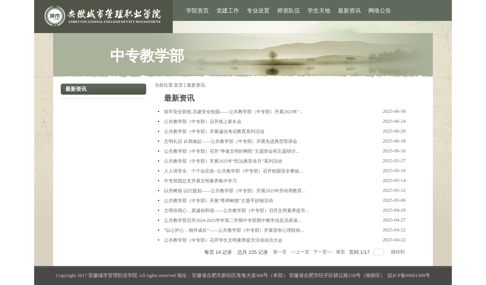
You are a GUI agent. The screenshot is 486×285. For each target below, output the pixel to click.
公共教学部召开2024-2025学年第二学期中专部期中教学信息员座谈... (232, 220)
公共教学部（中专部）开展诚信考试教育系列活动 (214, 131)
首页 (178, 85)
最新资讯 (196, 85)
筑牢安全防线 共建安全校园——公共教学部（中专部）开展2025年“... (233, 111)
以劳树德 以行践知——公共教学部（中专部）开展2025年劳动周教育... (234, 190)
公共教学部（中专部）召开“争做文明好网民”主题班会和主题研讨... (231, 151)
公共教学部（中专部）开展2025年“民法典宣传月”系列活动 (223, 161)
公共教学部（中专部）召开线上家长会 (202, 121)
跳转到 (398, 252)
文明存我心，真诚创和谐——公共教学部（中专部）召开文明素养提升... (236, 210)
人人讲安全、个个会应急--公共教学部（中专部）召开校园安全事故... (233, 171)
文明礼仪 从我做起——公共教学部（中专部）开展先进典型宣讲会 (230, 141)
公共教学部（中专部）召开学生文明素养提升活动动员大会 (223, 240)
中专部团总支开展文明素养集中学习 (200, 181)
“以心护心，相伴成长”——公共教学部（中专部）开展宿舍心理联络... (234, 230)
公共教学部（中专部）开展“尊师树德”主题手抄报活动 (218, 200)
